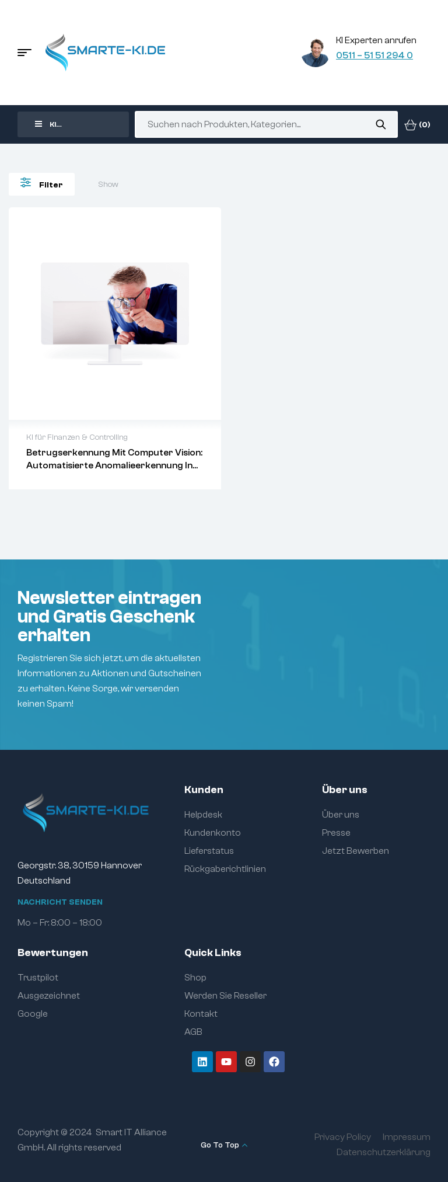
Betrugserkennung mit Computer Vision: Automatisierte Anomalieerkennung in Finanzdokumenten (114, 465)
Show (108, 184)
